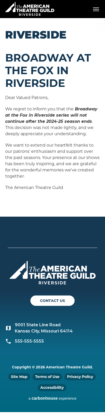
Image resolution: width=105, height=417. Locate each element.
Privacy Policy (80, 376)
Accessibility (52, 387)
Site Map (19, 376)
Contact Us (52, 300)
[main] (52, 117)
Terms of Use (47, 376)
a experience (53, 398)
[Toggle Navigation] (96, 9)
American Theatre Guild (30, 7)
